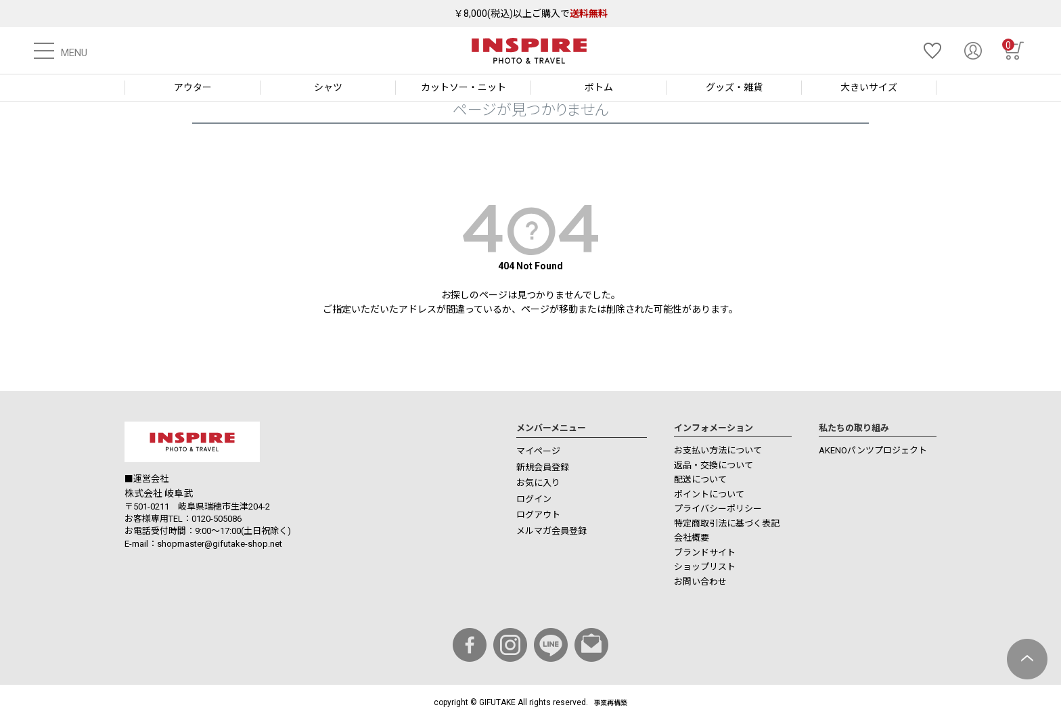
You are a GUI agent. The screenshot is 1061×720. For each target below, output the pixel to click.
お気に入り (538, 483)
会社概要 (691, 538)
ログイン (533, 499)
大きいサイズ (868, 87)
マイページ (538, 451)
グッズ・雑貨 (734, 87)
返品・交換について (713, 465)
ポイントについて (709, 494)
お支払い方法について (718, 450)
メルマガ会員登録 (551, 531)
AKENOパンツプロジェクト (873, 450)
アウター (193, 87)
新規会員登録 (542, 467)
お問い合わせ (700, 582)
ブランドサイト (705, 552)
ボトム (599, 87)
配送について (700, 479)
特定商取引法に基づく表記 (727, 523)
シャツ (328, 87)
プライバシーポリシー (718, 508)
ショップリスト (705, 567)
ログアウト (538, 515)
